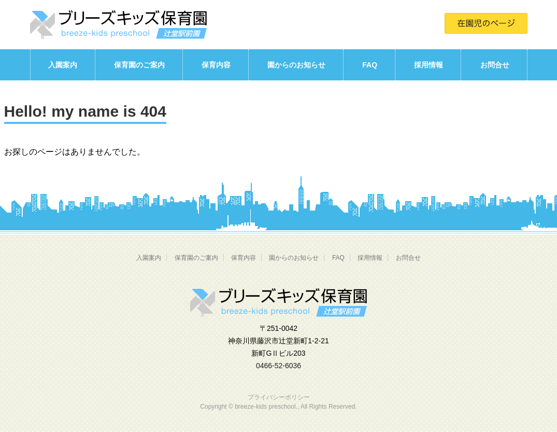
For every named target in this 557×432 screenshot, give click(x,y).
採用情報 (428, 65)
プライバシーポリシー (279, 397)
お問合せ (494, 65)
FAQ (369, 65)
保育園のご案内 (139, 65)
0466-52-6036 (278, 365)
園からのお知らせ (296, 65)
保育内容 (216, 65)
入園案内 (62, 65)
